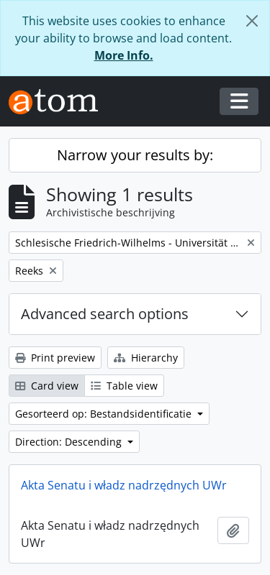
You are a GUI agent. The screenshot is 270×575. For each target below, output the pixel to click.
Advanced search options (105, 313)
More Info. (123, 55)
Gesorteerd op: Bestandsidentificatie (104, 413)
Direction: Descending (70, 441)
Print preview (55, 357)
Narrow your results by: (135, 155)
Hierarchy (146, 357)
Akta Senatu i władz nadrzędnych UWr (124, 485)
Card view (46, 385)
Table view (124, 385)
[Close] (252, 21)
